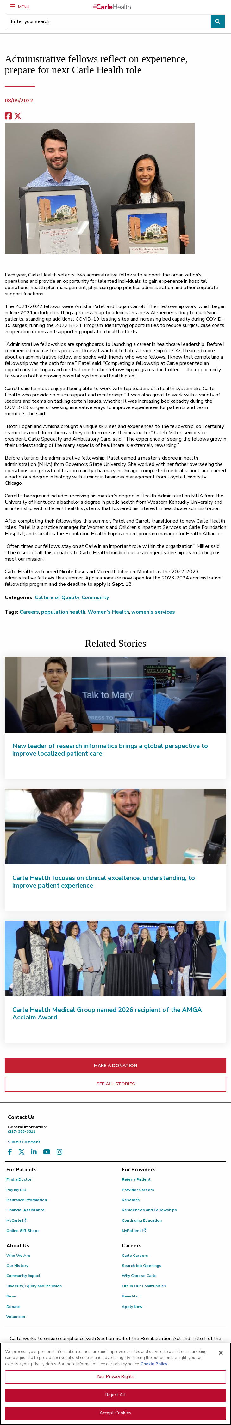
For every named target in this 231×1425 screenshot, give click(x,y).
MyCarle (16, 1220)
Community (95, 597)
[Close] (221, 1354)
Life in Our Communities (144, 1286)
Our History (17, 1265)
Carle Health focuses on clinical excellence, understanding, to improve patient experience (103, 882)
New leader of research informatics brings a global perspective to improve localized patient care (110, 750)
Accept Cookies (115, 1414)
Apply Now (132, 1306)
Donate (13, 1306)
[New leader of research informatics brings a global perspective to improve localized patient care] (115, 695)
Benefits (130, 1296)
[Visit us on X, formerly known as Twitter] (21, 1152)
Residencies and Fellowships (149, 1210)
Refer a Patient (136, 1179)
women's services (153, 612)
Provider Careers (138, 1189)
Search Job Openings (141, 1265)
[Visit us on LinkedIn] (34, 1152)
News (11, 1296)
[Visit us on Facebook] (10, 1152)
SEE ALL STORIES (116, 1084)
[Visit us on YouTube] (46, 1152)
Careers (29, 612)
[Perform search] (218, 21)
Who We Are (18, 1255)
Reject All (115, 1396)
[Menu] (12, 6)
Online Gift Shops (23, 1230)
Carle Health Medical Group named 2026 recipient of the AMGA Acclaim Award (107, 1014)
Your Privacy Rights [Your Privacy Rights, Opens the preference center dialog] (115, 1377)
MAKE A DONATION (115, 1066)
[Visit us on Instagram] (59, 1152)
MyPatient (134, 1230)
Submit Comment (24, 1141)
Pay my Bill (16, 1189)
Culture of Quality (57, 597)
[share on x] (18, 116)
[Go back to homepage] (112, 6)
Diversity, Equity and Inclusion (34, 1286)
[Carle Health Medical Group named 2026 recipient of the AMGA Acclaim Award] (115, 958)
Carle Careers (135, 1255)
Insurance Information (26, 1199)
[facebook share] (8, 116)
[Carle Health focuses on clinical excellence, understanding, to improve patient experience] (115, 826)
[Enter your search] (115, 21)
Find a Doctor (19, 1179)
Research (131, 1199)
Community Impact (23, 1275)
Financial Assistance (25, 1210)
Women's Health (108, 612)
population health (63, 612)
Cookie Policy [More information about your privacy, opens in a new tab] (153, 1365)
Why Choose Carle (139, 1275)
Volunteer (16, 1316)
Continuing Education (142, 1220)
